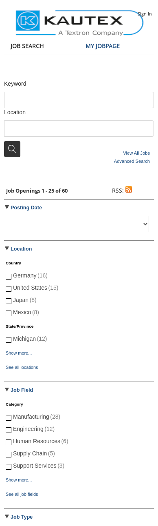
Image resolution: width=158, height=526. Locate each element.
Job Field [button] (22, 390)
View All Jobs (136, 153)
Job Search (27, 46)
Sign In (145, 14)
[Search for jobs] (12, 149)
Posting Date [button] (26, 208)
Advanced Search (132, 161)
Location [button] (21, 249)
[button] (128, 190)
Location (15, 112)
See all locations (22, 367)
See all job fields (22, 494)
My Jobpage (103, 46)
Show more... (19, 353)
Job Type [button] (22, 517)
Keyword (15, 83)
